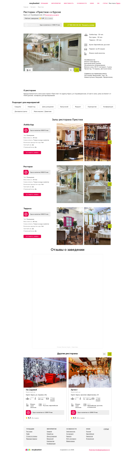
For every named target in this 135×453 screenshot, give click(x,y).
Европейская (90, 434)
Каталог (33, 7)
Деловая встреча (21, 111)
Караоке (68, 436)
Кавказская (89, 436)
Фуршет (78, 107)
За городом (69, 434)
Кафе (28, 434)
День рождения (48, 107)
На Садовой (31, 390)
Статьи (105, 3)
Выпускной (64, 107)
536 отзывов (80, 418)
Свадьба (18, 107)
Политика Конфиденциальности (99, 450)
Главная (25, 7)
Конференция (108, 107)
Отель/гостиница (31, 436)
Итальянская (90, 439)
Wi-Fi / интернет (71, 439)
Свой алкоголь (70, 431)
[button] (71, 70)
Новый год (31, 107)
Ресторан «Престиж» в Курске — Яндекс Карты (67, 347)
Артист (74, 390)
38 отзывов (35, 418)
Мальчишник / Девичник (42, 111)
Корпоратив (92, 107)
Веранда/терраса (31, 439)
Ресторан (29, 431)
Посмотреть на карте (52, 15)
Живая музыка (70, 441)
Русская (88, 431)
